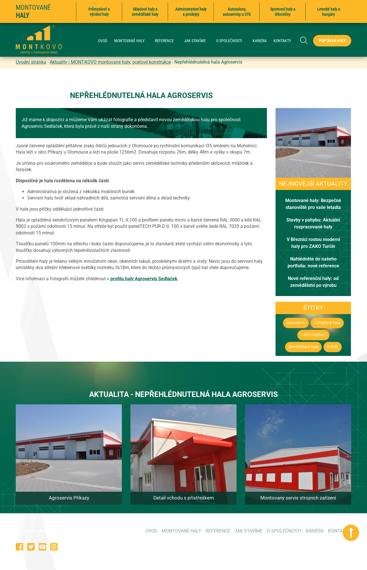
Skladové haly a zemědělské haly (145, 12)
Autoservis (295, 322)
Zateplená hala (327, 322)
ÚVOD (102, 40)
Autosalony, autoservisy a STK (237, 12)
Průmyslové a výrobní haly (99, 12)
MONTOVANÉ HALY (132, 40)
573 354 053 (267, 546)
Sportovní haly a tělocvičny (282, 12)
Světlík (332, 346)
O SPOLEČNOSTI (232, 40)
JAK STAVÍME (198, 40)
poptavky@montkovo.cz (326, 546)
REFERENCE (167, 40)
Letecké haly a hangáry (328, 12)
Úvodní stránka (31, 62)
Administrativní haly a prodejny (190, 12)
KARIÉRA (260, 40)
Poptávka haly (332, 40)
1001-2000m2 (313, 334)
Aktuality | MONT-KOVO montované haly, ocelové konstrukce (110, 62)
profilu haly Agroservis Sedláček (143, 278)
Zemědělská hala (303, 346)
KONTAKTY (282, 40)
